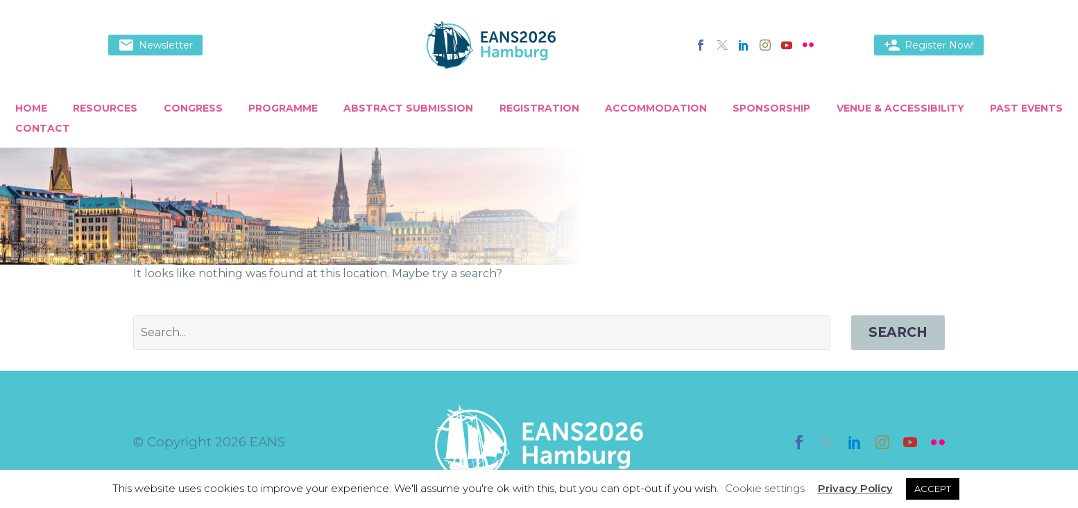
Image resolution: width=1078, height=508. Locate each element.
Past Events (1026, 108)
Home (31, 108)
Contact (42, 128)
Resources (105, 108)
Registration (539, 108)
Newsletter (155, 45)
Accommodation (656, 108)
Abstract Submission (408, 108)
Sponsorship (771, 108)
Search (898, 332)
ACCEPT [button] (932, 488)
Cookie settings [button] (765, 488)
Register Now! (929, 45)
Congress (193, 108)
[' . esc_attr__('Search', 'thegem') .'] (481, 332)
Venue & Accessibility (900, 108)
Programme (283, 108)
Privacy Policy (855, 488)
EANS (267, 442)
